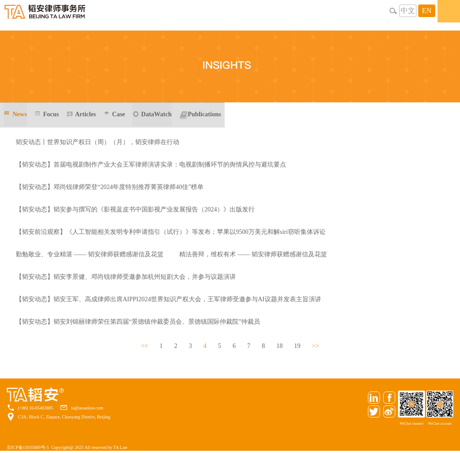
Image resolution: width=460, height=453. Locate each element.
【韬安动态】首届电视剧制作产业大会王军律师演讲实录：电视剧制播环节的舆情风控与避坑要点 (151, 164)
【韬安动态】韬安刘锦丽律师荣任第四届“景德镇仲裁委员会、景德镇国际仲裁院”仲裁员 (138, 321)
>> (315, 346)
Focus (51, 114)
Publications (204, 114)
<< (144, 346)
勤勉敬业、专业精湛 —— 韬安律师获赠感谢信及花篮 (90, 254)
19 (297, 346)
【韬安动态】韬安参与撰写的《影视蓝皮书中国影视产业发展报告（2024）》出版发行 (135, 209)
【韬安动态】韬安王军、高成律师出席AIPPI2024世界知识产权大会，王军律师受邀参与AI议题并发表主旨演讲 (168, 299)
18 (279, 346)
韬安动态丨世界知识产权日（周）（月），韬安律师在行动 (97, 142)
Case (118, 114)
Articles (85, 114)
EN (426, 10)
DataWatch (156, 114)
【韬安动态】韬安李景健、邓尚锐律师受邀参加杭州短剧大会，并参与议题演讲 (126, 276)
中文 (408, 10)
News (20, 114)
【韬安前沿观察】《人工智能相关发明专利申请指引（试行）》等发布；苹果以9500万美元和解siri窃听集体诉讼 (171, 232)
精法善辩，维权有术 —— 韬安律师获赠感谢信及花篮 (253, 254)
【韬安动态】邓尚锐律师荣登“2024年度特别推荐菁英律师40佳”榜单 (109, 187)
